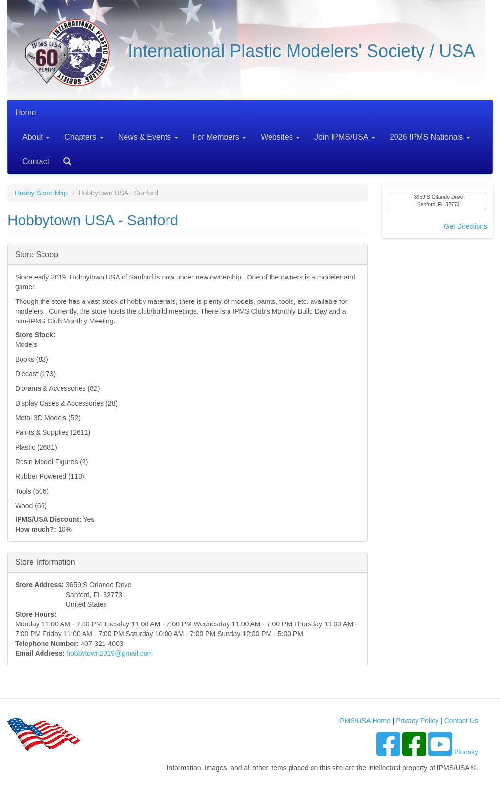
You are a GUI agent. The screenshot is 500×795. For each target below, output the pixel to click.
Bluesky (466, 752)
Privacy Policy (417, 721)
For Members (220, 137)
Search (63, 158)
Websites (280, 137)
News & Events (148, 137)
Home (25, 112)
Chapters (83, 137)
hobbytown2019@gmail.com (109, 653)
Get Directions (465, 226)
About (36, 137)
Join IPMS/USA (344, 137)
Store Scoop (36, 253)
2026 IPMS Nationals (430, 137)
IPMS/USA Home (364, 721)
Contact (35, 161)
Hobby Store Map (41, 193)
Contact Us (461, 721)
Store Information (45, 561)
